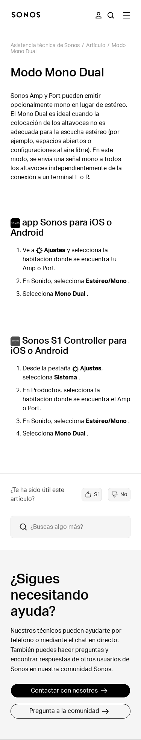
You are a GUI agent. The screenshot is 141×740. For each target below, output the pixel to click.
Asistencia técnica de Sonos (45, 45)
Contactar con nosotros (69, 691)
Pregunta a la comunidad (69, 711)
